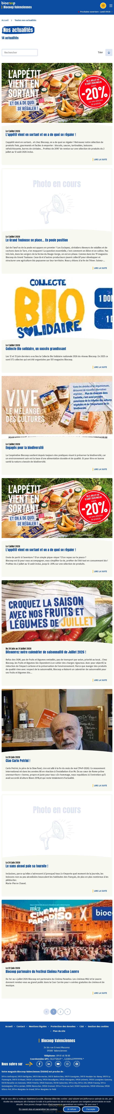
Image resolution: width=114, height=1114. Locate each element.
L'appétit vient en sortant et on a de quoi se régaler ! (41, 135)
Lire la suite (101, 159)
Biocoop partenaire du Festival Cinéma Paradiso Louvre (42, 972)
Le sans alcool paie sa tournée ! (27, 866)
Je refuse (71, 1109)
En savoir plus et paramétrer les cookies (38, 1109)
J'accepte (90, 1109)
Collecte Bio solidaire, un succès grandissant (36, 349)
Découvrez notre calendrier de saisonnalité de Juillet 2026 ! (46, 652)
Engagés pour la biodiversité (25, 448)
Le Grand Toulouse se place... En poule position (37, 240)
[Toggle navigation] (110, 6)
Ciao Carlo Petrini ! (18, 761)
